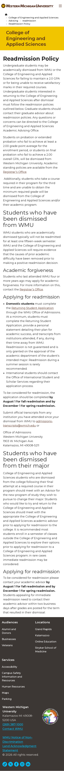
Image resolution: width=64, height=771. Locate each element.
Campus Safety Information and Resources (12, 677)
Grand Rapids (43, 629)
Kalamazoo (42, 635)
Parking (6, 699)
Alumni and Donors (9, 631)
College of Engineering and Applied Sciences (33, 17)
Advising (13, 20)
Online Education (45, 641)
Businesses (9, 639)
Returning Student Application (32, 308)
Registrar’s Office (31, 289)
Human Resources (13, 686)
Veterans (7, 645)
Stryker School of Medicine (45, 649)
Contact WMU (12, 728)
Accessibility (9, 666)
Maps (5, 692)
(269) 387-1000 (12, 724)
